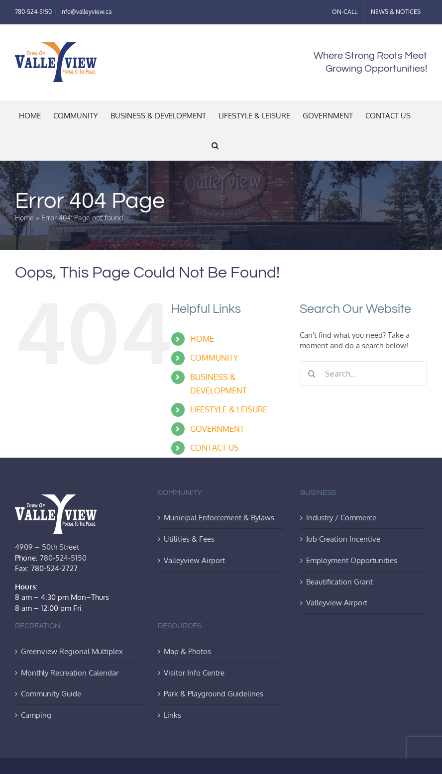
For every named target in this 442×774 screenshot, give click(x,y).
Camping (36, 714)
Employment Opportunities (351, 560)
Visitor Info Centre (194, 672)
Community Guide (51, 693)
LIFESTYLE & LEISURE (228, 409)
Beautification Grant (339, 581)
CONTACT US (214, 448)
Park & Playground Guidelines (213, 693)
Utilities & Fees (189, 538)
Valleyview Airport (194, 560)
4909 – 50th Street (47, 546)
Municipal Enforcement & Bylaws (219, 517)
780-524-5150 (33, 11)
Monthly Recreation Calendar (69, 672)
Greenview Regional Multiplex (72, 651)
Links (172, 714)
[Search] (312, 373)
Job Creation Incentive (343, 538)
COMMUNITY (214, 358)
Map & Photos (187, 651)
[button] (215, 145)
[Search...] (363, 373)
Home (24, 217)
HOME (202, 339)
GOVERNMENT (217, 429)
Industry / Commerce (341, 517)
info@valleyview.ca (85, 11)
